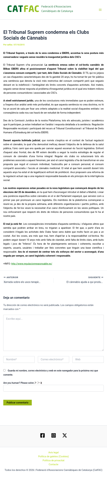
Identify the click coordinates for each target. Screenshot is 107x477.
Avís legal (53, 452)
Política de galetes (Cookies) (53, 456)
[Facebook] (42, 435)
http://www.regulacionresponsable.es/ (31, 263)
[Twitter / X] (64, 435)
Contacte (53, 464)
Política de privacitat (53, 460)
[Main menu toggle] (100, 9)
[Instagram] (53, 435)
